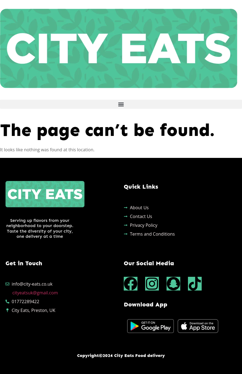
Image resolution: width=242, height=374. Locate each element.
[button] (121, 104)
